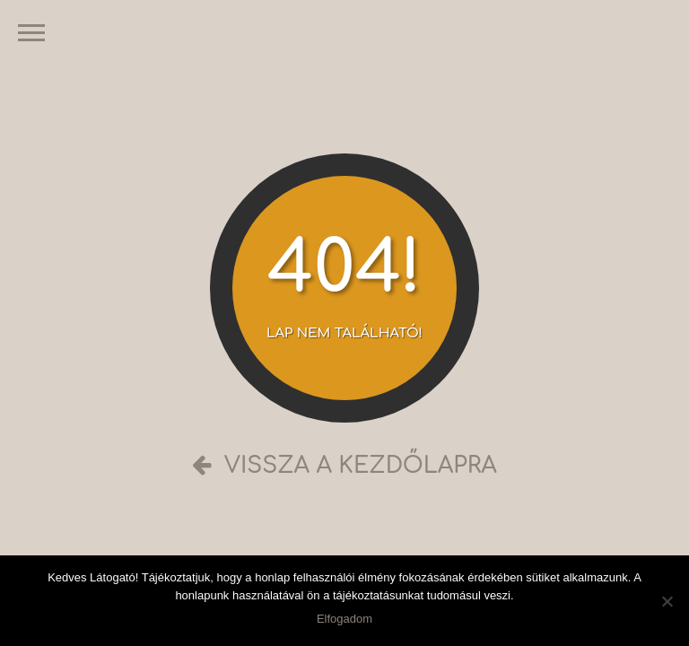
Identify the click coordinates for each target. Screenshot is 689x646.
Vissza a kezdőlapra (344, 465)
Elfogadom (344, 618)
